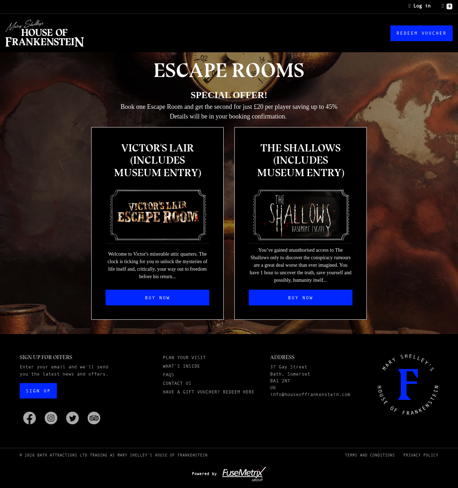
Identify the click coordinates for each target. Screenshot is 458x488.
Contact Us (177, 383)
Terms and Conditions (370, 455)
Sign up (38, 390)
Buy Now (157, 297)
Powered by (229, 474)
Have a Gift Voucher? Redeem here (208, 392)
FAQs (168, 374)
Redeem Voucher (421, 33)
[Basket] (447, 6)
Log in (419, 6)
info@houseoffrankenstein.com (310, 394)
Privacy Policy (420, 455)
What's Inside (181, 366)
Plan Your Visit (184, 357)
